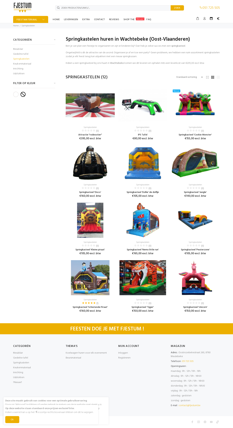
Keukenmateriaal (22, 64)
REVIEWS (114, 20)
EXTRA (86, 20)
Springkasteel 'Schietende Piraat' (90, 307)
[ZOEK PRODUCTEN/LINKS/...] (113, 8)
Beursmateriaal (73, 358)
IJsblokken (19, 73)
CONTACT (99, 20)
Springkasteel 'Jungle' (195, 192)
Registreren (124, 358)
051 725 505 (211, 8)
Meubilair (18, 49)
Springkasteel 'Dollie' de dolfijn (143, 192)
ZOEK (177, 8)
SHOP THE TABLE (134, 19)
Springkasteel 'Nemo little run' (143, 250)
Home (16, 26)
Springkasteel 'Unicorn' (195, 307)
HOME (56, 20)
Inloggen (123, 353)
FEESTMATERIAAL (27, 20)
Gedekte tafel (20, 54)
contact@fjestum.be (189, 405)
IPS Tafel (142, 135)
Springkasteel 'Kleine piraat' (90, 250)
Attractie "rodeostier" (90, 135)
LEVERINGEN (71, 20)
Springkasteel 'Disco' (90, 192)
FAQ (148, 20)
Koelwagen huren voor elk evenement (86, 353)
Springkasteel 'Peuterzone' (195, 250)
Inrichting (18, 69)
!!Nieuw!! (17, 382)
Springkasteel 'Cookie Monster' (195, 135)
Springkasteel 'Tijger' (143, 307)
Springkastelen (28, 26)
